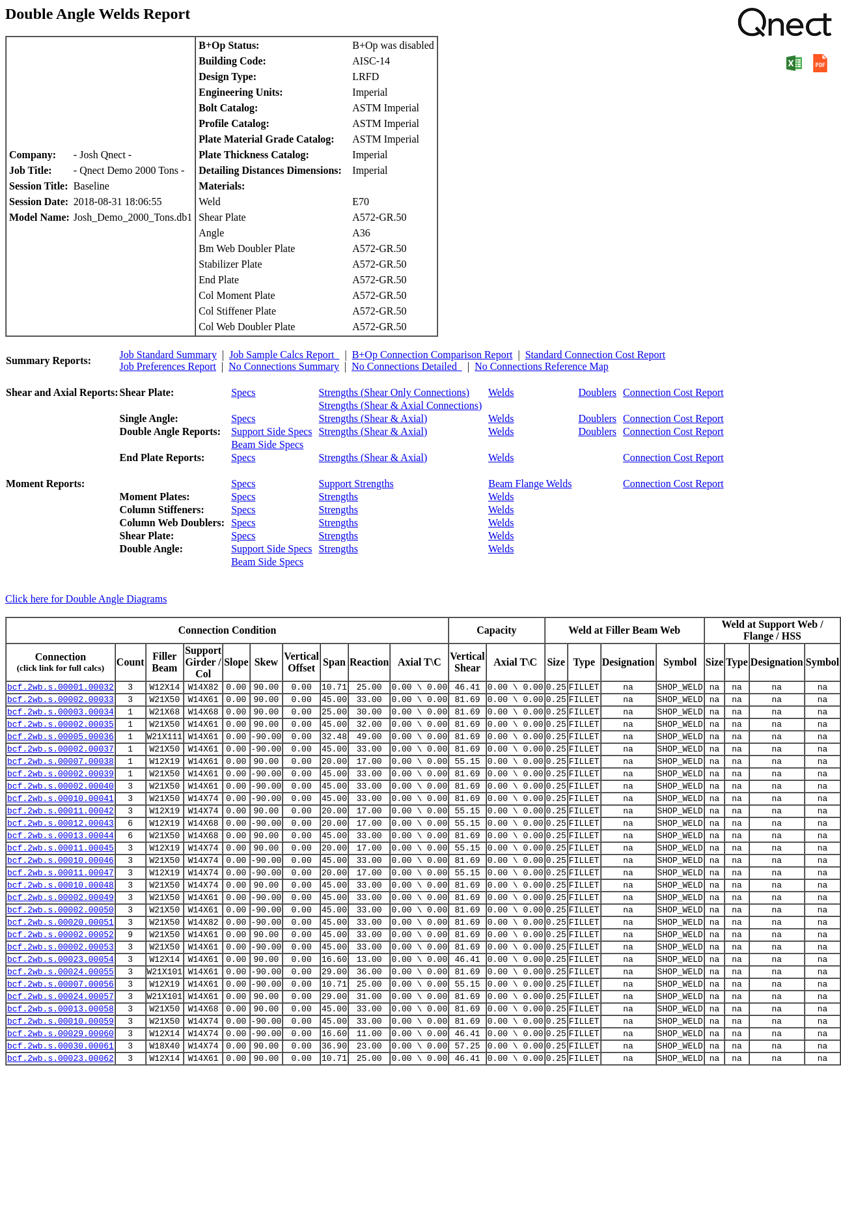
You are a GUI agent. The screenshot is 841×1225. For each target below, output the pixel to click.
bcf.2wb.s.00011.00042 (60, 832)
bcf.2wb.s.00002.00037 (60, 760)
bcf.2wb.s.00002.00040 (60, 803)
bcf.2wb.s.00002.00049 (60, 932)
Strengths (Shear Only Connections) (394, 392)
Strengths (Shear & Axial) (373, 418)
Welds (501, 392)
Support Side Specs (271, 431)
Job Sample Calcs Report (284, 354)
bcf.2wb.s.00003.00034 (60, 717)
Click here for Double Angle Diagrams (86, 598)
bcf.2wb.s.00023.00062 (60, 1118)
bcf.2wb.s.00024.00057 (60, 1046)
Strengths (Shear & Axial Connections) (400, 405)
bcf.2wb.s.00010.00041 (60, 817)
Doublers (597, 392)
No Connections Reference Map (542, 366)
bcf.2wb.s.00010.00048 (60, 917)
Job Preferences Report (168, 366)
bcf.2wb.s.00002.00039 (60, 789)
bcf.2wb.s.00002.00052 (60, 975)
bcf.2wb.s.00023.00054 (60, 1003)
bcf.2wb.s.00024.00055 (60, 1018)
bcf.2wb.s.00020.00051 (60, 960)
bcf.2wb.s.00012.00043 (60, 846)
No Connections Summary (283, 366)
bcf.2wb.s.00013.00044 (60, 860)
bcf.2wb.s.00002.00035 (60, 731)
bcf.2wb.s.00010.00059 (60, 1075)
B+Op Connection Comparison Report (432, 354)
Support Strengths (356, 483)
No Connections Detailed (407, 366)
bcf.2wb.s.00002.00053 (60, 989)
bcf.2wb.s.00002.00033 (60, 703)
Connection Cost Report (673, 392)
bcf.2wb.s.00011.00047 (60, 903)
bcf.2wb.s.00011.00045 (60, 874)
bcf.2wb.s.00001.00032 (60, 688)
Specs (243, 392)
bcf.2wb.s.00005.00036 (60, 746)
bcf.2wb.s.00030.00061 (60, 1104)
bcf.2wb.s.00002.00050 (60, 946)
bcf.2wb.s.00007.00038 (60, 774)
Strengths (338, 496)
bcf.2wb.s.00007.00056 (60, 1032)
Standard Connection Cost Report (595, 354)
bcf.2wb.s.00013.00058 (60, 1061)
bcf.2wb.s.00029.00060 (60, 1089)
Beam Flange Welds (530, 483)
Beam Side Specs (267, 444)
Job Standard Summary (168, 354)
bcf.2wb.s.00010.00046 (60, 889)
